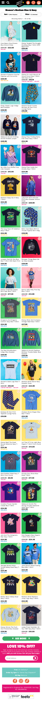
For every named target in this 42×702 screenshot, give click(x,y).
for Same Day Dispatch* (21, 672)
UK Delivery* (21, 670)
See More (20, 638)
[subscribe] (35, 658)
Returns (21, 675)
